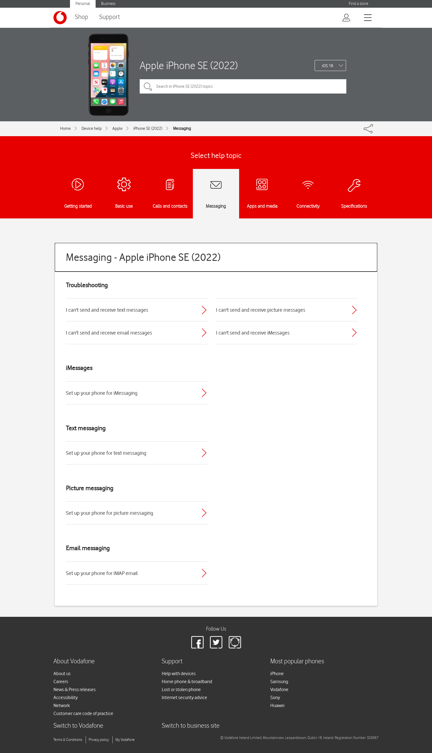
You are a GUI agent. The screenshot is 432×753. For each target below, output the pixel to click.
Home (65, 128)
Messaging (182, 128)
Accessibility (65, 697)
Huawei (277, 705)
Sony (275, 697)
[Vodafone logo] (60, 17)
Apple (117, 128)
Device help (92, 128)
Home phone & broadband (187, 681)
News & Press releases (74, 689)
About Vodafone (74, 661)
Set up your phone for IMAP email (102, 573)
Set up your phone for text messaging (106, 453)
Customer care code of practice (83, 713)
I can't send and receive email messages (109, 333)
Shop (81, 17)
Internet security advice (184, 697)
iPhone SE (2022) (147, 128)
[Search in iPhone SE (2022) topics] (243, 86)
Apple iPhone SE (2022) (189, 65)
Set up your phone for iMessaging (101, 393)
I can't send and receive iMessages (253, 333)
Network (61, 705)
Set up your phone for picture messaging (109, 513)
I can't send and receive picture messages (260, 310)
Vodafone (279, 689)
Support (109, 17)
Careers (60, 681)
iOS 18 (327, 65)
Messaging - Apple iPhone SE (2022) (143, 257)
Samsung (279, 681)
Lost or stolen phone (181, 689)
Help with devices (179, 673)
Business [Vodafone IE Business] (108, 3)
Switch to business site (191, 725)
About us (62, 673)
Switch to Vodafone (78, 725)
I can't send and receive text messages (107, 310)
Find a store (358, 3)
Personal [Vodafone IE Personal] (82, 3)
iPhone (277, 673)
